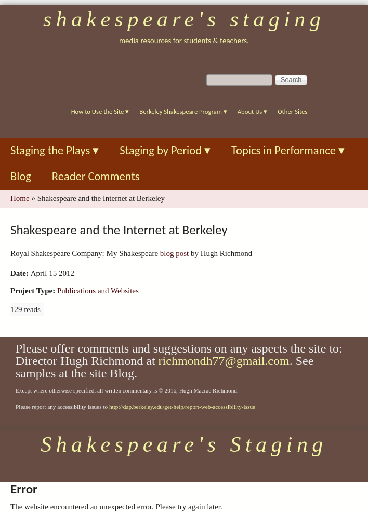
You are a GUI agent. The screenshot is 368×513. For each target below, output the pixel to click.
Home (20, 198)
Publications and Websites (98, 291)
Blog (20, 176)
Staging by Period (165, 150)
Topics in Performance (288, 150)
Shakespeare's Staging (184, 19)
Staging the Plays (54, 150)
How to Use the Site (100, 111)
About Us (252, 111)
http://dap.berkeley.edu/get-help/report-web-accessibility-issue (182, 406)
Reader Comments (96, 176)
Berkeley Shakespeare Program (183, 111)
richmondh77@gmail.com (224, 361)
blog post (174, 253)
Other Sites (292, 111)
